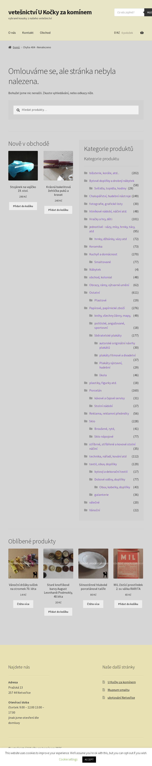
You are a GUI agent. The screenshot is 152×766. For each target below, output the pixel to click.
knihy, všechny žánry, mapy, (112, 315)
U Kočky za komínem (122, 682)
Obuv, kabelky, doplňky (114, 487)
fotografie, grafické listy (106, 204)
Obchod (45, 33)
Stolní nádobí (103, 406)
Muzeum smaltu (118, 690)
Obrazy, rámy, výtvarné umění (109, 285)
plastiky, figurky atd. (103, 383)
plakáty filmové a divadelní (117, 355)
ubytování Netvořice (121, 697)
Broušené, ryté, (104, 429)
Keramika (95, 246)
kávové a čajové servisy (109, 398)
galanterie (101, 495)
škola (103, 375)
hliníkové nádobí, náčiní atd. (108, 211)
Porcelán (95, 390)
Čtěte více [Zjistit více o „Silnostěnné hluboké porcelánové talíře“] (93, 604)
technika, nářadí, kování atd (107, 456)
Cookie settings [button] (68, 759)
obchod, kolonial (100, 277)
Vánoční (94, 510)
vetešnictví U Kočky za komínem (50, 12)
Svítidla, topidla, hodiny (110, 188)
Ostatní (94, 292)
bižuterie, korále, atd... (104, 173)
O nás (12, 33)
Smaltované (102, 262)
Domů (16, 47)
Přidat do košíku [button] (23, 206)
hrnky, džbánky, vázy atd (110, 239)
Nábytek (95, 269)
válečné (94, 502)
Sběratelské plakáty (108, 335)
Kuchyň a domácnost (103, 254)
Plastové (100, 300)
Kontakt (28, 33)
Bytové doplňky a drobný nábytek (111, 181)
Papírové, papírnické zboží (107, 308)
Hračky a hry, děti (100, 219)
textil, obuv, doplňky (103, 464)
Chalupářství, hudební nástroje (110, 196)
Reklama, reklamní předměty (109, 413)
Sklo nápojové (103, 436)
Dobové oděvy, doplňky (109, 479)
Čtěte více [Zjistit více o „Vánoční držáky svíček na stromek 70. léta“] (23, 604)
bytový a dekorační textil (111, 472)
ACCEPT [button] (89, 759)
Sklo (92, 421)
